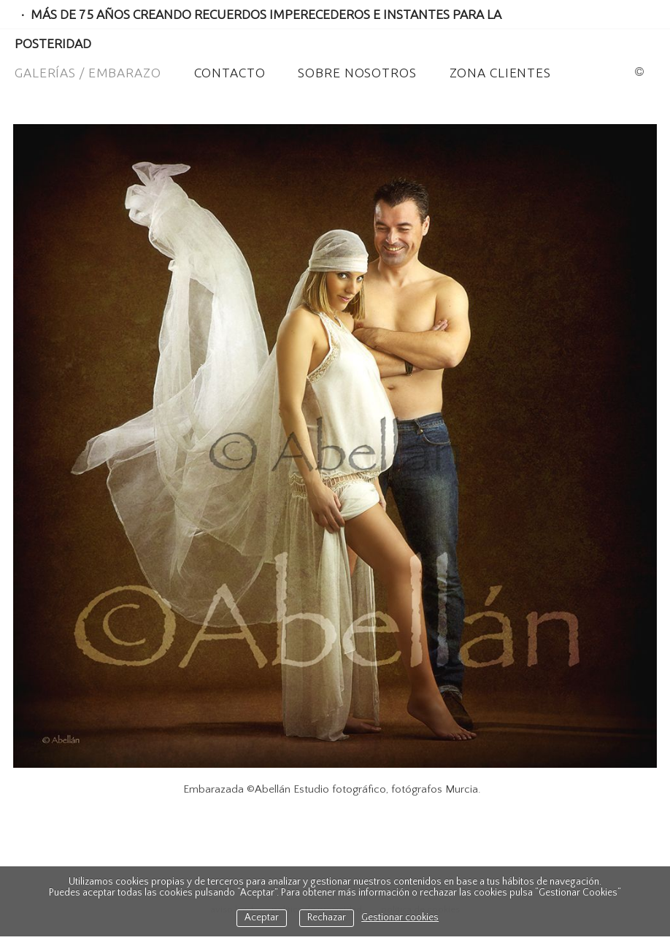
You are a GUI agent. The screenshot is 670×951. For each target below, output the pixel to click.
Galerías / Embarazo (88, 73)
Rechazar (326, 917)
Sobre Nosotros (357, 73)
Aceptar (261, 917)
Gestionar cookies (400, 917)
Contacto (230, 73)
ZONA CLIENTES (500, 73)
